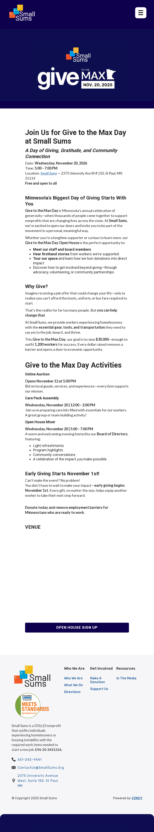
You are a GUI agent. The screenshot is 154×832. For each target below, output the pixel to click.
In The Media (126, 678)
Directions (72, 692)
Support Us (99, 689)
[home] (22, 12)
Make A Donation (97, 680)
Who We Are (73, 678)
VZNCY (137, 798)
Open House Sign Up (77, 627)
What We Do (73, 685)
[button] (140, 12)
